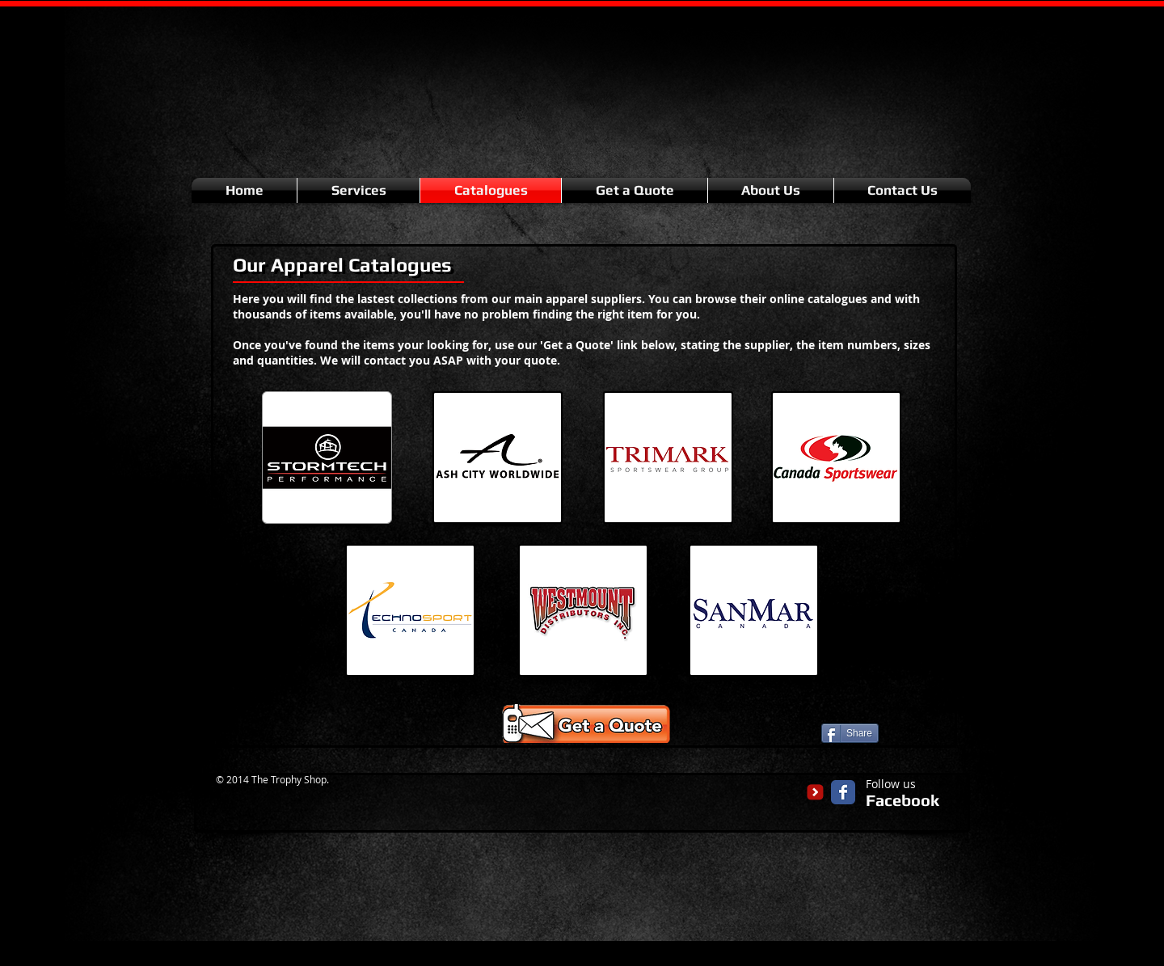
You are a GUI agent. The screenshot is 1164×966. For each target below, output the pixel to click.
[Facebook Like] (916, 731)
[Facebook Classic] (843, 792)
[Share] (850, 733)
